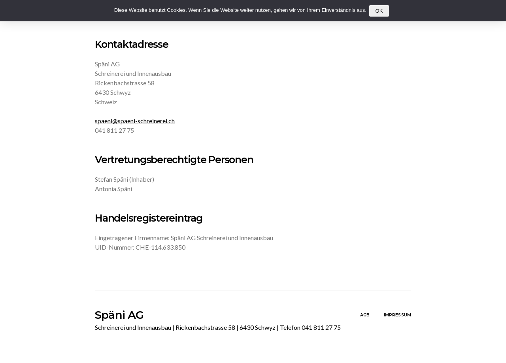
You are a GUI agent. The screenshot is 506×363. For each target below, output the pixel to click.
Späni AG (218, 320)
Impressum (397, 315)
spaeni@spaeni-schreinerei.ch (135, 120)
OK (379, 11)
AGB (365, 315)
